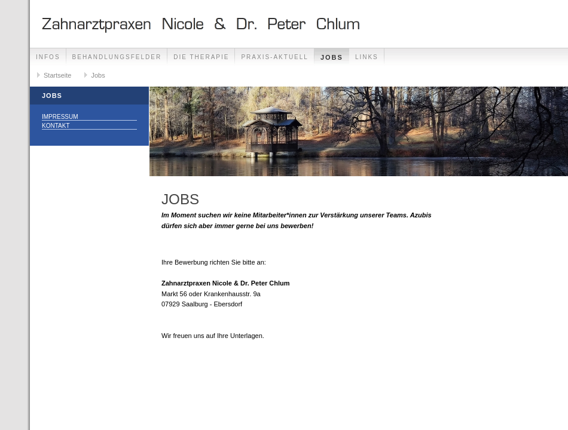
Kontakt (55, 125)
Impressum (60, 116)
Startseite (57, 75)
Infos (48, 57)
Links (366, 57)
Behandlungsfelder (117, 57)
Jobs (331, 57)
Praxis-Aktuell (274, 57)
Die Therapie (201, 57)
